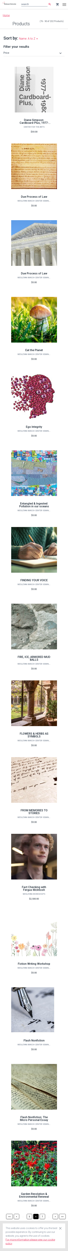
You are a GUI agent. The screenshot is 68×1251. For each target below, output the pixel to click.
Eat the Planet (34, 350)
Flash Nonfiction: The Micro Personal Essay (34, 1119)
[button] (33, 52)
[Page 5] (29, 1216)
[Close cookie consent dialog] (60, 1228)
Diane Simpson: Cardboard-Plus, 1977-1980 (34, 122)
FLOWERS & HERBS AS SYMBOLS (34, 735)
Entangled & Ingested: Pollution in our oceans (34, 505)
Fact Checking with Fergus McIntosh (34, 888)
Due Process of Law (34, 196)
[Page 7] (42, 1216)
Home (6, 15)
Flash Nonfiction (34, 1040)
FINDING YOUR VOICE (34, 580)
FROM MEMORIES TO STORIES (34, 812)
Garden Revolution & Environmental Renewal (34, 1195)
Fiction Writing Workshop (34, 963)
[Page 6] (36, 1216)
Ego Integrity (34, 427)
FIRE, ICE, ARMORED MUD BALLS (34, 658)
